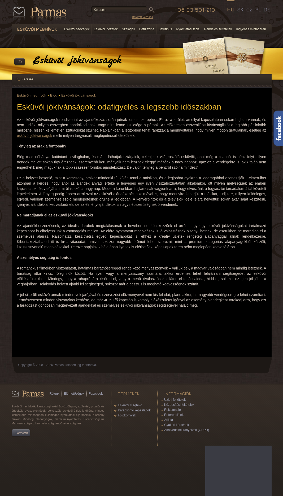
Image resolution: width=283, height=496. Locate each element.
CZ (249, 9)
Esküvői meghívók (31, 95)
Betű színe (146, 29)
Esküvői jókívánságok (78, 95)
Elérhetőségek (74, 393)
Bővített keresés (142, 17)
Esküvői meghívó (130, 405)
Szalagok (128, 29)
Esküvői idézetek (106, 29)
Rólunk (54, 393)
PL (258, 9)
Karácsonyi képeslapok (134, 410)
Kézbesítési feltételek (179, 405)
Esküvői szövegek (77, 29)
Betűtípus (165, 29)
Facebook (96, 393)
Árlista (168, 420)
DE (267, 9)
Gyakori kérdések (176, 425)
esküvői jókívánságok (34, 135)
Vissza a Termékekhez (19, 62)
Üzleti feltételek (175, 400)
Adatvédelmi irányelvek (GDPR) (186, 430)
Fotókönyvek (127, 415)
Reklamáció (172, 410)
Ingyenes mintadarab (251, 29)
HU (230, 9)
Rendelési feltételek (218, 29)
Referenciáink (174, 415)
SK (240, 9)
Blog (53, 95)
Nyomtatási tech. (188, 29)
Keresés (27, 79)
